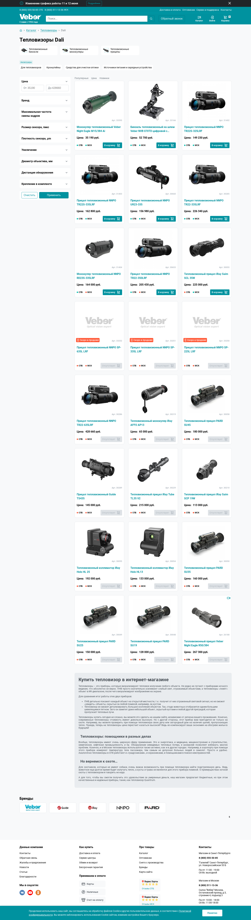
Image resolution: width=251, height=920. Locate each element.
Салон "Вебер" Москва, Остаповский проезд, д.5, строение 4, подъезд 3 (212, 893)
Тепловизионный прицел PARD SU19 (149, 643)
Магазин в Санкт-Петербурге (214, 853)
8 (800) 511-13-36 (54, 10)
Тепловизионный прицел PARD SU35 (203, 569)
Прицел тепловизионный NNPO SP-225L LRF (206, 349)
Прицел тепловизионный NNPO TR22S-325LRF (203, 129)
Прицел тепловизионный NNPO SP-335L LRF (152, 349)
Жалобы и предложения (33, 862)
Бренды (143, 867)
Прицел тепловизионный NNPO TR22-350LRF (150, 276)
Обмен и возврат (88, 862)
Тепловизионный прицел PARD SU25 (96, 643)
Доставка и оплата (170, 10)
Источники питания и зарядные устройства (128, 67)
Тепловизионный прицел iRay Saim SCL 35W (206, 276)
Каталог (143, 853)
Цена (94, 78)
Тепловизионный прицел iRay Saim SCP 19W (206, 496)
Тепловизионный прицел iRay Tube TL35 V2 (152, 496)
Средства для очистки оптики (82, 67)
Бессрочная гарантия (91, 867)
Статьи (23, 872)
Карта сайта (145, 872)
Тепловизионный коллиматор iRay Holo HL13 (152, 569)
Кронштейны (54, 67)
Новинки (104, 78)
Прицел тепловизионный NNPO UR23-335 (150, 202)
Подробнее (94, 3)
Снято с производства (151, 862)
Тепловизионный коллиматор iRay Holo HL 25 (98, 569)
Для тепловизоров (31, 67)
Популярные (81, 78)
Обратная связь (28, 858)
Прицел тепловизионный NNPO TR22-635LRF (96, 423)
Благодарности (28, 876)
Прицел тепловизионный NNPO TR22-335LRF (203, 202)
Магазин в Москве (209, 880)
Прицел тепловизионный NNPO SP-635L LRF (99, 349)
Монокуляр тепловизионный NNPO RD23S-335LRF (99, 276)
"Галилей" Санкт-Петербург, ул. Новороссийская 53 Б (214, 864)
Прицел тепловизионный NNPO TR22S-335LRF (96, 202)
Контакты (226, 10)
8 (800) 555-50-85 (29, 10)
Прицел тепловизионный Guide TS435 (96, 496)
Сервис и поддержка (207, 10)
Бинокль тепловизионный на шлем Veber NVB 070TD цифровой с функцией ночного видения (152, 129)
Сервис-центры (87, 858)
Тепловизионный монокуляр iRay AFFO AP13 (151, 423)
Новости (24, 867)
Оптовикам (188, 10)
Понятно (212, 913)
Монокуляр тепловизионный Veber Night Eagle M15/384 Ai (99, 129)
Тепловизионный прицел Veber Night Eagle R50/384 (203, 643)
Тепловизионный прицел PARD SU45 (203, 423)
